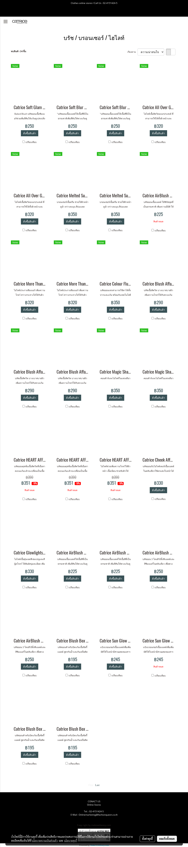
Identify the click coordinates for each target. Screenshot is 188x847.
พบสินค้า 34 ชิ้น (18, 51)
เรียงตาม (132, 51)
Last (97, 785)
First (91, 785)
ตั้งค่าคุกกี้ (147, 838)
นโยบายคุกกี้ (70, 840)
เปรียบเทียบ (31, 142)
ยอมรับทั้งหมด (167, 838)
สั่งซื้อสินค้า (29, 133)
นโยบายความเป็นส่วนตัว (45, 840)
